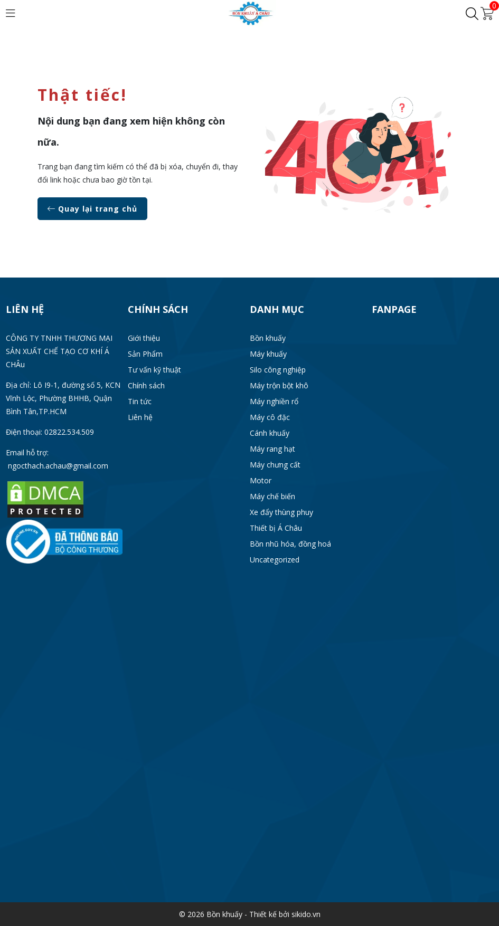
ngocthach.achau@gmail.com (58, 466)
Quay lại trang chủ (92, 209)
